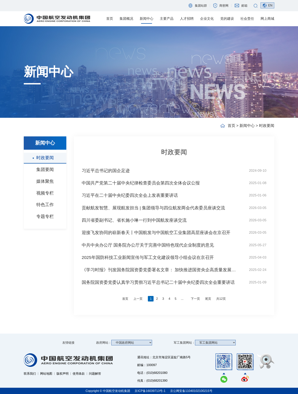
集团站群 (201, 5)
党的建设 (227, 19)
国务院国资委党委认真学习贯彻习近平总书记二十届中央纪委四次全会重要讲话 (158, 282)
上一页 (138, 298)
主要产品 (167, 19)
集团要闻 (45, 169)
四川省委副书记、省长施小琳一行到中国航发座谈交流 (134, 220)
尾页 (208, 298)
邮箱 (244, 5)
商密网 (223, 5)
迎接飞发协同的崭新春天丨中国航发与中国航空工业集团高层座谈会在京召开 (156, 232)
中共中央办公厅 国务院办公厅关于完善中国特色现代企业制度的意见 (148, 245)
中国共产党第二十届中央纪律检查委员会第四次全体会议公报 (141, 182)
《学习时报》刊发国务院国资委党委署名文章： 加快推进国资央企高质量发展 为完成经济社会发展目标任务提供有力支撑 (159, 269)
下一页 (195, 298)
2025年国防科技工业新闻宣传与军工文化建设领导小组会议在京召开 (148, 257)
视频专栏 (45, 193)
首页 (109, 19)
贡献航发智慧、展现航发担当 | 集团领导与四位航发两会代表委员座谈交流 (153, 207)
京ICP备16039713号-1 (150, 390)
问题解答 (95, 373)
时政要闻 (45, 157)
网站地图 (46, 373)
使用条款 (79, 373)
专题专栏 (45, 216)
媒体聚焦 (45, 181)
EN (270, 5)
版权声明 (62, 373)
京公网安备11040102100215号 (191, 390)
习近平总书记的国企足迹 (106, 170)
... (182, 298)
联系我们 (30, 373)
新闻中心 (146, 19)
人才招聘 (187, 19)
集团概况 (126, 19)
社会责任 (247, 19)
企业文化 (207, 19)
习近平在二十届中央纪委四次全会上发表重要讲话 (130, 195)
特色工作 (45, 204)
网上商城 (267, 19)
